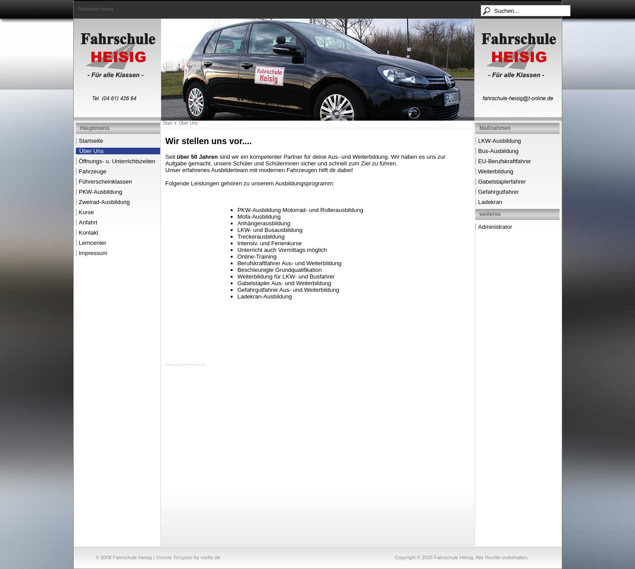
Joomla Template (174, 557)
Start (168, 123)
